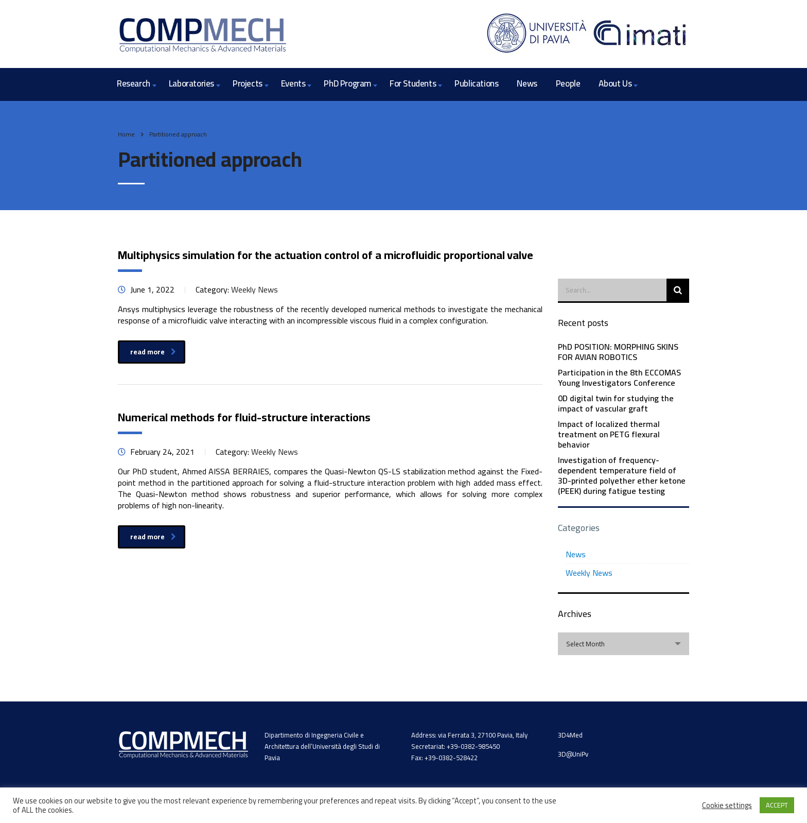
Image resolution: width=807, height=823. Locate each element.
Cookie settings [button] (727, 805)
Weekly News (589, 572)
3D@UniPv (573, 754)
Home (126, 134)
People (568, 83)
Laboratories (191, 83)
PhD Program (347, 83)
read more (153, 351)
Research (133, 83)
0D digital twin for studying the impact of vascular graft (616, 403)
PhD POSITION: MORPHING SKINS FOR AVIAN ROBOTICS (618, 351)
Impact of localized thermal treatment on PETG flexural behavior (609, 434)
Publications (476, 83)
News (527, 83)
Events (293, 83)
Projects (247, 83)
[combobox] (623, 643)
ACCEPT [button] (777, 805)
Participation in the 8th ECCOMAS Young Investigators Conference (619, 377)
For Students (413, 83)
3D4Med (570, 735)
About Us (615, 83)
